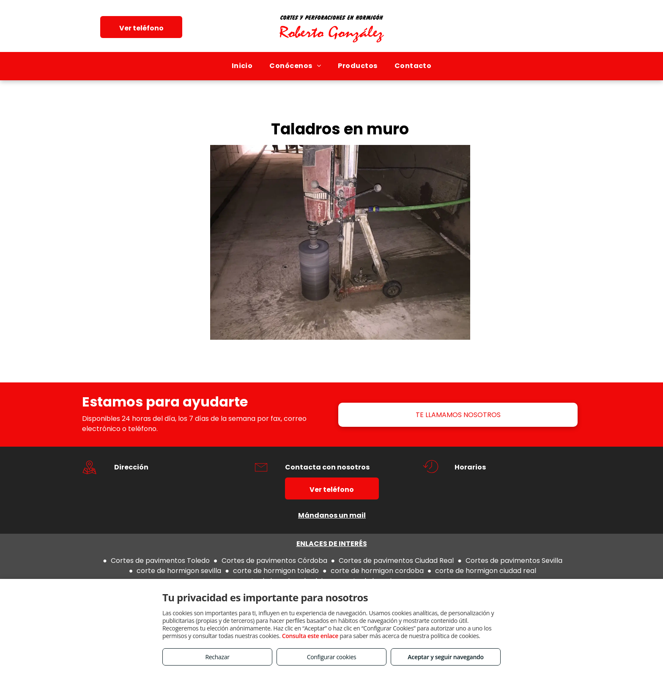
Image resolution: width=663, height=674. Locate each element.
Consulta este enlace (310, 636)
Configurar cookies (331, 657)
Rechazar (217, 657)
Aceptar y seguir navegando (445, 657)
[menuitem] (242, 66)
